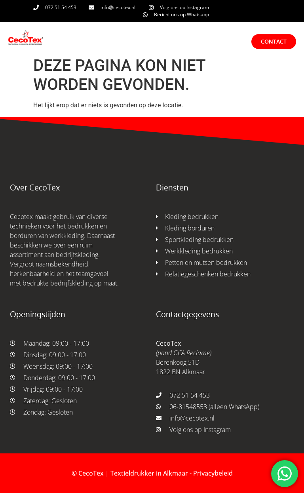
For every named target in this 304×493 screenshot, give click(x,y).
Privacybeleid (213, 473)
